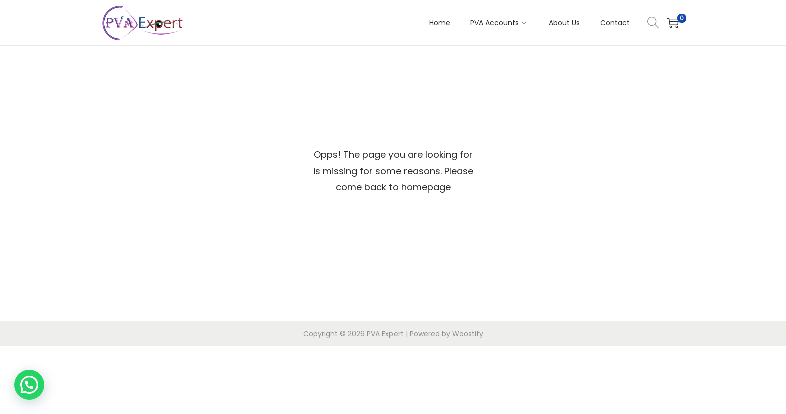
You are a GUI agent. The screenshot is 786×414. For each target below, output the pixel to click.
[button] (29, 385)
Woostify (467, 334)
